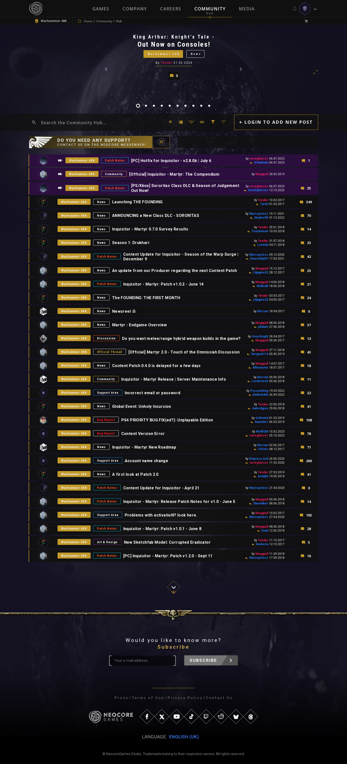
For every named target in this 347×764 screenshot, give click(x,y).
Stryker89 (261, 217)
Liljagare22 (260, 272)
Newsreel (122, 311)
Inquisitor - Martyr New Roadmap (144, 447)
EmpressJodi (258, 459)
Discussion (106, 338)
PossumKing (259, 391)
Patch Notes (115, 161)
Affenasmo (260, 368)
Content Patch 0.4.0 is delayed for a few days (156, 365)
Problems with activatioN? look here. (161, 515)
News (196, 54)
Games (100, 9)
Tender (166, 62)
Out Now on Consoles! (174, 44)
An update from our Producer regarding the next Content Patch (174, 270)
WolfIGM (262, 432)
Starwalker (260, 503)
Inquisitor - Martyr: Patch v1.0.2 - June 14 (163, 284)
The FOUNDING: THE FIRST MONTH (146, 297)
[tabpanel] (173, 56)
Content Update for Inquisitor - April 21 (161, 488)
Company (134, 9)
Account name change (147, 460)
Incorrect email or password (153, 393)
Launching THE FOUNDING (137, 202)
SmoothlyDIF (259, 258)
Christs (263, 449)
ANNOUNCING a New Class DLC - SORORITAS (155, 215)
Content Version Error (143, 433)
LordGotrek (259, 381)
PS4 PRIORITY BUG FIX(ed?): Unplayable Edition (167, 420)
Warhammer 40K (163, 54)
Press (121, 698)
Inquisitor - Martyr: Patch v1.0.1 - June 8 (162, 528)
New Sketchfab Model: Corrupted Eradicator (167, 542)
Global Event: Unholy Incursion (141, 406)
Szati (264, 531)
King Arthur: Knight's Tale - (174, 37)
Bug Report (106, 420)
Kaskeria (262, 544)
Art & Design (107, 542)
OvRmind (261, 418)
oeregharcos (258, 159)
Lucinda (262, 245)
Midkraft (262, 286)
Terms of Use (148, 698)
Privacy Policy (185, 698)
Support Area (108, 393)
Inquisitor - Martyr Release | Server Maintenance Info (174, 379)
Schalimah (261, 163)
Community (209, 9)
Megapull (261, 174)
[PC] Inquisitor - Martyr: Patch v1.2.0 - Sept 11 (168, 556)
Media (247, 9)
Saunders (261, 422)
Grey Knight (260, 336)
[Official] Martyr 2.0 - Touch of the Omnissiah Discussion (184, 352)
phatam (263, 327)
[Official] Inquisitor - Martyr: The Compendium (174, 174)
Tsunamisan (259, 231)
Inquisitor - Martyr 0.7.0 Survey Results (150, 229)
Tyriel (264, 204)
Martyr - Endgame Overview (139, 325)
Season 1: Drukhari (130, 243)
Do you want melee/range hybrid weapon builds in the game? (181, 338)
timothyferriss (258, 190)
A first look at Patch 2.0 (135, 474)
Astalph (263, 476)
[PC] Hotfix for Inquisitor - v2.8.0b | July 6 (171, 160)
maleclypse (260, 408)
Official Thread (109, 352)
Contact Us (219, 698)
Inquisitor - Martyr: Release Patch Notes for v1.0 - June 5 (179, 501)
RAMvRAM (260, 395)
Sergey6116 (259, 354)
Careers (170, 9)
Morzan (262, 311)
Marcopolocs (258, 213)
